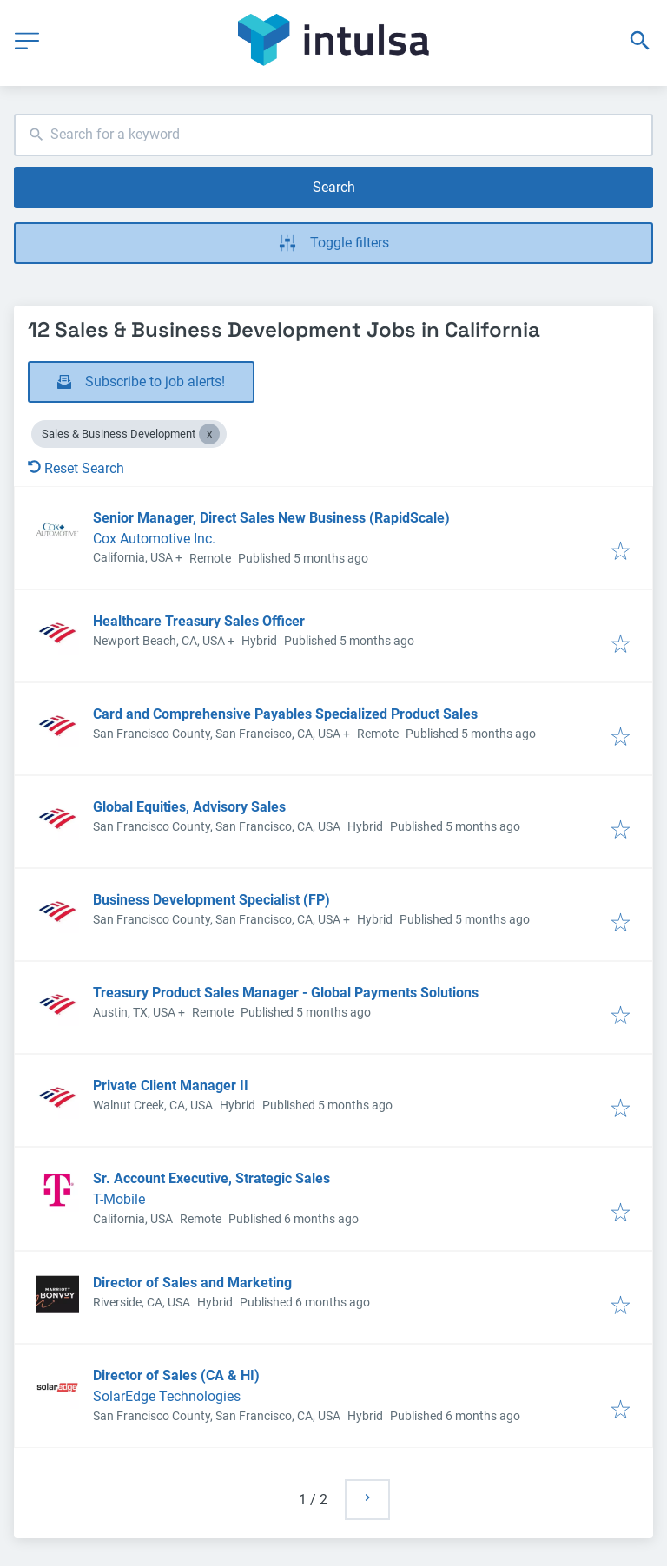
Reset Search (76, 468)
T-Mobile (119, 1199)
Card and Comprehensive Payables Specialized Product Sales (285, 714)
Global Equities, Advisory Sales (189, 807)
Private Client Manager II (170, 1085)
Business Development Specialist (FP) (211, 900)
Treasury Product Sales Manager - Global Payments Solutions (286, 992)
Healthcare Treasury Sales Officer (199, 621)
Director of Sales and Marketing (192, 1282)
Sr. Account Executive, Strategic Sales (211, 1178)
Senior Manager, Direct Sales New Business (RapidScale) (271, 518)
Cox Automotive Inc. (154, 538)
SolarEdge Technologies (167, 1396)
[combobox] (333, 135)
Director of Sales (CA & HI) (176, 1375)
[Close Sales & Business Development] (209, 434)
